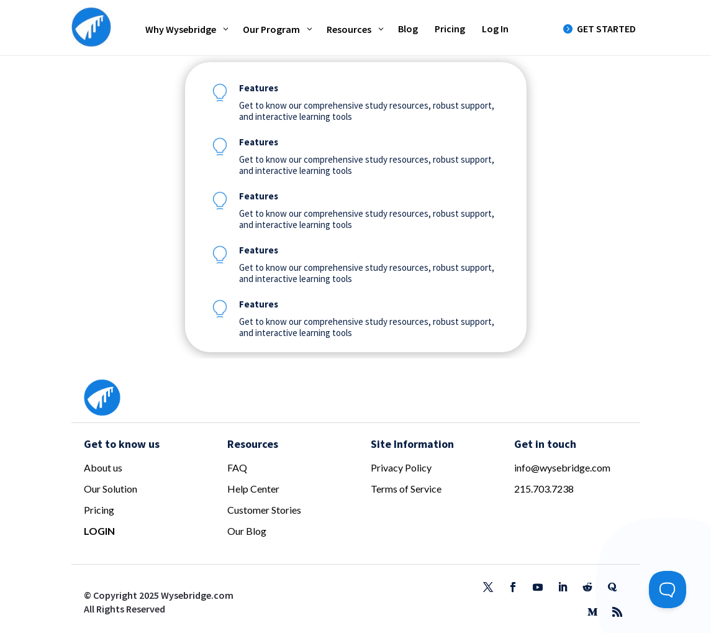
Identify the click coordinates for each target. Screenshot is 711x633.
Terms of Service (406, 488)
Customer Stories (264, 510)
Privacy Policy (401, 467)
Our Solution (110, 488)
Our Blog (246, 531)
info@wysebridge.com (562, 467)
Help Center (253, 488)
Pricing (99, 510)
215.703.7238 (544, 488)
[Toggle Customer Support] (667, 589)
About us (103, 467)
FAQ (237, 467)
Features (258, 88)
